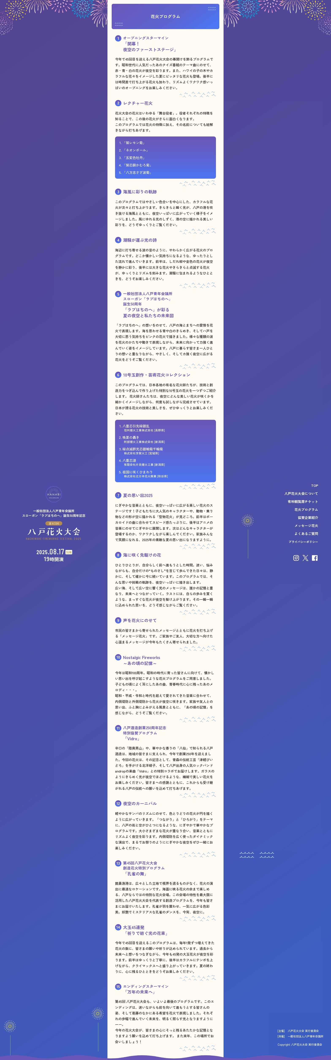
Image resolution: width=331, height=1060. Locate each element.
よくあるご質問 (306, 533)
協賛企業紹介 (308, 517)
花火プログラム (306, 509)
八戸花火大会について (301, 493)
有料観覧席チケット (303, 501)
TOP (314, 485)
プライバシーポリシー (303, 542)
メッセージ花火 (306, 525)
